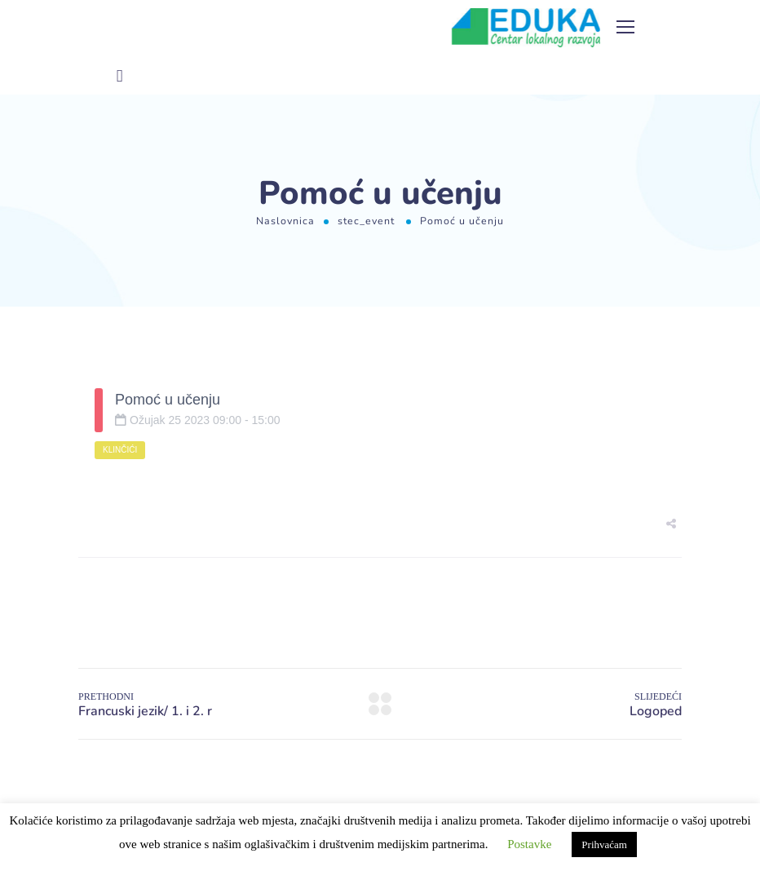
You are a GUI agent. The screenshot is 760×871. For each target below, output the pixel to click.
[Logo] (526, 27)
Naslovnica (285, 221)
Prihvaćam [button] (604, 844)
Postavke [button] (529, 844)
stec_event (366, 221)
